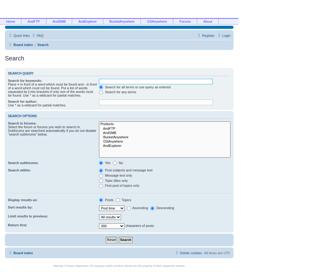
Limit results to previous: (28, 216)
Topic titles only (113, 180)
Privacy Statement (76, 265)
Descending (162, 208)
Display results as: (23, 200)
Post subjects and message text (125, 170)
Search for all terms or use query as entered (135, 87)
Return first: (17, 225)
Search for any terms (117, 92)
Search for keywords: (25, 80)
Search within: (19, 170)
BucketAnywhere (122, 21)
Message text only (115, 175)
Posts (106, 200)
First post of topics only (119, 185)
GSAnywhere (157, 21)
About (207, 21)
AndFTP (34, 21)
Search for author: (22, 101)
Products (165, 124)
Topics (123, 200)
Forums (185, 21)
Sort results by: (20, 207)
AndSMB (59, 21)
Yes (104, 163)
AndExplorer (87, 21)
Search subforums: (23, 163)
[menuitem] (37, 35)
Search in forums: (22, 123)
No (118, 163)
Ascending (137, 208)
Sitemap (58, 265)
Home (10, 21)
